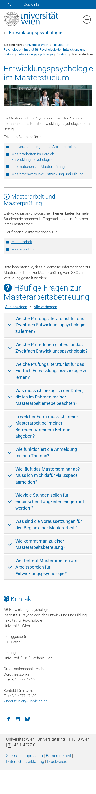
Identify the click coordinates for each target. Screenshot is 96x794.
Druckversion (58, 761)
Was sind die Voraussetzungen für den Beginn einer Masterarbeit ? (48, 524)
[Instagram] (17, 718)
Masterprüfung (23, 249)
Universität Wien (37, 45)
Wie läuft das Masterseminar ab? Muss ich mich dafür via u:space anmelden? (47, 475)
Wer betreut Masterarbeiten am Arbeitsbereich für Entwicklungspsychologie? (46, 567)
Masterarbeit (21, 242)
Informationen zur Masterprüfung (38, 166)
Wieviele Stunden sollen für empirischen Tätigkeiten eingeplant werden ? (49, 501)
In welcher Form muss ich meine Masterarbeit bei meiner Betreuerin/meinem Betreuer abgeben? (47, 426)
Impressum (33, 755)
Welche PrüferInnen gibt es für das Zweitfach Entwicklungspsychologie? (51, 347)
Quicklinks (32, 4)
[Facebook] (8, 718)
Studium (62, 54)
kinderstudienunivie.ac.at (25, 701)
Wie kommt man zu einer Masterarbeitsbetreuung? (40, 544)
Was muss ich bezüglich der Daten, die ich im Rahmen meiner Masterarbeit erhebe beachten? (49, 397)
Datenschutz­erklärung (25, 761)
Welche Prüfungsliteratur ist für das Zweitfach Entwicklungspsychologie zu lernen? (50, 325)
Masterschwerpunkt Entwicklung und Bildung (47, 174)
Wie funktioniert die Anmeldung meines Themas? (46, 452)
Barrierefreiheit (58, 755)
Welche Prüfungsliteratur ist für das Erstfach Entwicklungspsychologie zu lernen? (51, 371)
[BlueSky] (27, 718)
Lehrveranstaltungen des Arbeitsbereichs (44, 147)
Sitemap (13, 755)
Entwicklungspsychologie (35, 32)
